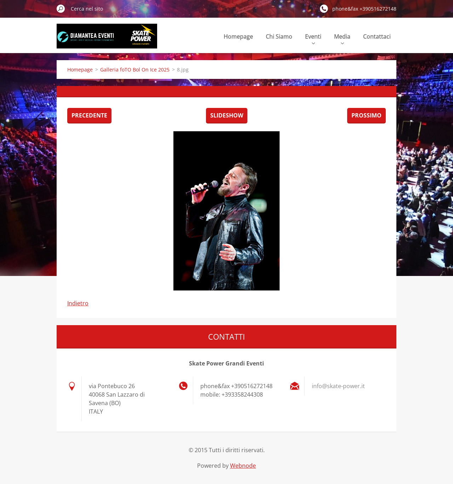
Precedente (89, 115)
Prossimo (366, 115)
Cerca (61, 8)
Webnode (243, 465)
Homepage (238, 36)
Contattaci (377, 36)
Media (342, 38)
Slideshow (226, 115)
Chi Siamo (279, 36)
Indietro (77, 303)
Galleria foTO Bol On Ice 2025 (135, 69)
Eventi (313, 38)
